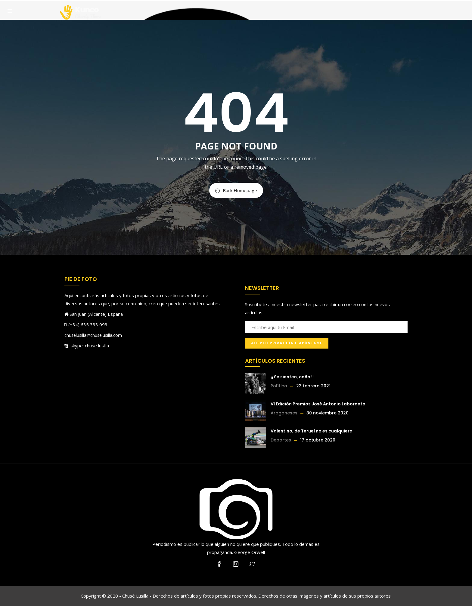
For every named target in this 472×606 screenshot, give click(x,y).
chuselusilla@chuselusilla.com (93, 335)
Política (279, 386)
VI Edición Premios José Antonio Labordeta (318, 404)
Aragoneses (284, 413)
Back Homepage (236, 190)
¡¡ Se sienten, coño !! (292, 377)
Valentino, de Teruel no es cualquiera (311, 431)
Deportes (281, 440)
